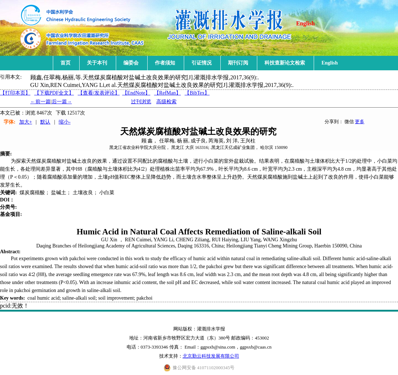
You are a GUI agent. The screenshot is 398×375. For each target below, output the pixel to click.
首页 (65, 63)
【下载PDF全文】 (54, 93)
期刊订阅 (238, 63)
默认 (45, 122)
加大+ (25, 122)
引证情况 (201, 63)
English (305, 23)
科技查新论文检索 (284, 63)
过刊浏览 (141, 101)
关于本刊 (97, 63)
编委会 (131, 63)
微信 (349, 121)
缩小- (65, 122)
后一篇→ (62, 101)
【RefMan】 (167, 93)
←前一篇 (40, 101)
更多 (359, 121)
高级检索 (166, 101)
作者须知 (165, 63)
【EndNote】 (136, 93)
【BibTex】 (197, 93)
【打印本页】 (15, 93)
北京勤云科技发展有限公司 (211, 356)
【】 (99, 93)
